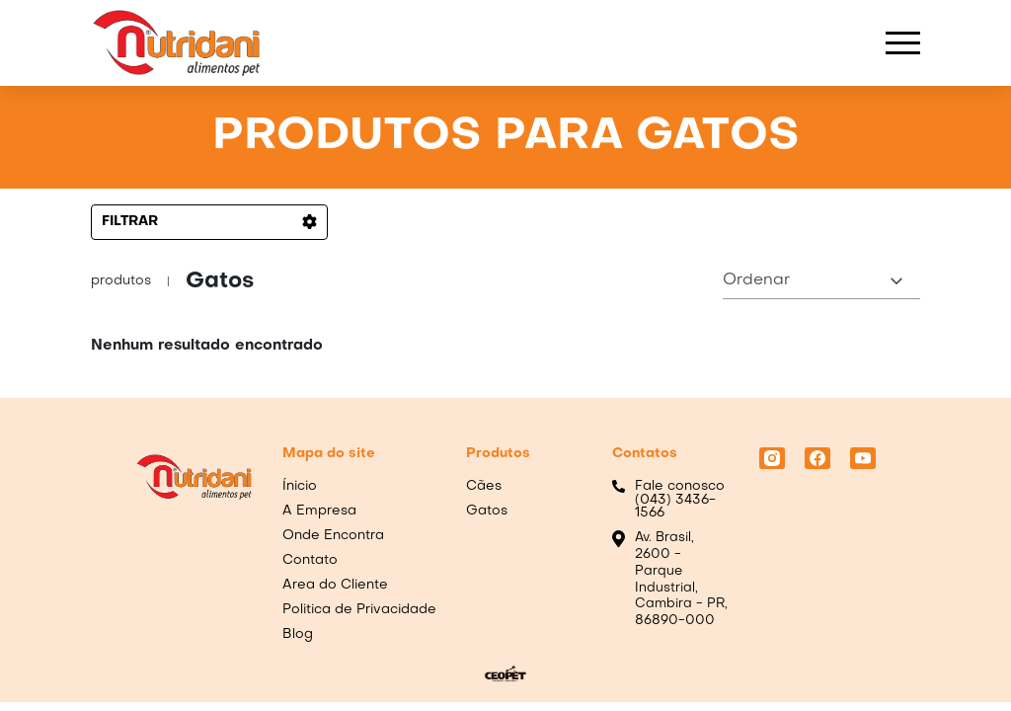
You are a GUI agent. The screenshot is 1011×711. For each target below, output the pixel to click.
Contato (310, 560)
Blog (297, 634)
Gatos (486, 511)
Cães (484, 486)
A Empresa (319, 511)
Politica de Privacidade (359, 609)
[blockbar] (903, 43)
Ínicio (299, 486)
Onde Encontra (333, 535)
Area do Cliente (335, 585)
